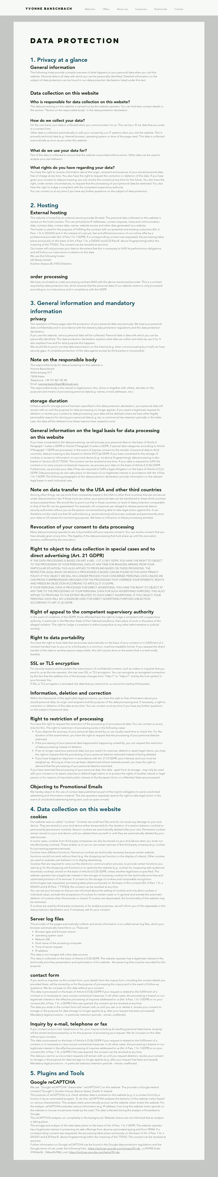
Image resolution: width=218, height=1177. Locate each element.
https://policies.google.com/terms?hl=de (94, 1152)
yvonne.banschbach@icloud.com (58, 384)
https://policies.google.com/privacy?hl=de (114, 1148)
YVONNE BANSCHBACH (49, 9)
